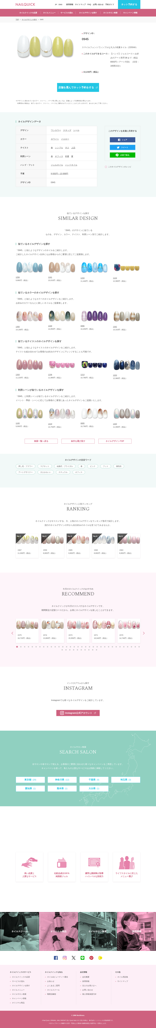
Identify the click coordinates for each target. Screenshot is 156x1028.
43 (96, 649)
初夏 (67, 156)
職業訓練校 (51, 994)
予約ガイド (109, 4)
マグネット (44, 466)
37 (73, 649)
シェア (124, 140)
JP (56, 4)
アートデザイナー (25, 472)
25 (108, 646)
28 (120, 646)
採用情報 (69, 4)
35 (66, 649)
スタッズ (67, 130)
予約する (129, 4)
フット (105, 466)
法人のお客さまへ (89, 986)
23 (101, 646)
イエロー (65, 139)
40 (85, 649)
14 (66, 646)
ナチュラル (63, 472)
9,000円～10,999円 (59, 174)
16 (74, 646)
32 (135, 646)
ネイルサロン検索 (110, 13)
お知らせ (50, 981)
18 (82, 646)
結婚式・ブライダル (65, 466)
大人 (67, 148)
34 (62, 649)
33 (139, 646)
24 (104, 646)
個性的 (118, 466)
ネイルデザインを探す (88, 13)
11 (55, 646)
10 (51, 646)
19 (85, 646)
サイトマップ (80, 4)
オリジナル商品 (18, 1003)
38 (77, 649)
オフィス (59, 156)
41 (89, 649)
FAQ (89, 4)
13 (62, 646)
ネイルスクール (53, 990)
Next (143, 633)
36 (69, 649)
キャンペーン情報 (130, 13)
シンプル (59, 148)
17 (78, 646)
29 (123, 646)
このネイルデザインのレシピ (119, 167)
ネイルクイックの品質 (28, 13)
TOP (150, 958)
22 (97, 646)
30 (127, 646)
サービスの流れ (67, 13)
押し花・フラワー (25, 466)
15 (70, 646)
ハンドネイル (71, 165)
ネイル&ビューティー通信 (57, 977)
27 (116, 646)
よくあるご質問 (53, 986)
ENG (60, 4)
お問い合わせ (98, 4)
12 (59, 646)
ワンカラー (56, 130)
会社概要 (85, 977)
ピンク (92, 466)
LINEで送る (125, 155)
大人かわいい (45, 472)
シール (76, 130)
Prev (12, 633)
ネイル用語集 (122, 977)
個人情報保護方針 (89, 994)
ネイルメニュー (49, 13)
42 (92, 649)
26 (112, 646)
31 (131, 646)
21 (93, 646)
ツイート (124, 147)
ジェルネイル (57, 165)
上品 (73, 148)
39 (81, 649)
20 (89, 646)
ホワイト (55, 139)
